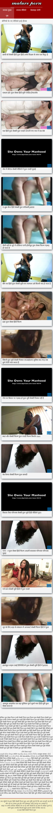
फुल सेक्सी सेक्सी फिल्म (43, 726)
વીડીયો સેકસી (35, 756)
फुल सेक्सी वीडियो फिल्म (28, 726)
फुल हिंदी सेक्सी (21, 731)
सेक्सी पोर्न (8, 774)
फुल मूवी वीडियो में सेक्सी (42, 720)
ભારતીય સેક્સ (22, 754)
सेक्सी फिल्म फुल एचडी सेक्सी (17, 739)
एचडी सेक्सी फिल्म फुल (22, 717)
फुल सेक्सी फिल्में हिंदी (32, 724)
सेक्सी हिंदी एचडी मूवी (34, 769)
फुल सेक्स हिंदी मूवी (18, 778)
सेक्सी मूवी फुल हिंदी (43, 778)
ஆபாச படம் (33, 789)
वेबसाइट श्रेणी (35, 10)
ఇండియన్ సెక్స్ (47, 791)
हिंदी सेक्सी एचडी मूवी (27, 765)
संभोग (15, 754)
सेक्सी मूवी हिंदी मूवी (40, 765)
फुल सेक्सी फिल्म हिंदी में (17, 724)
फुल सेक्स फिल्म (30, 722)
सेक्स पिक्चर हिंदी (25, 793)
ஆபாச (9, 789)
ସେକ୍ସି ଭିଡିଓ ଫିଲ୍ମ (6, 754)
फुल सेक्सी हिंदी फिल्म (17, 728)
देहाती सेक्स (7, 769)
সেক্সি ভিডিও (16, 760)
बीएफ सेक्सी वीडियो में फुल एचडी (13, 733)
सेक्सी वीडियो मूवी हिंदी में (21, 776)
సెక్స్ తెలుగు (9, 776)
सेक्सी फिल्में (16, 793)
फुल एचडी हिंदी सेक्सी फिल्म (25, 720)
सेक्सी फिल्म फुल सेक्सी (34, 739)
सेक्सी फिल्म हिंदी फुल (30, 741)
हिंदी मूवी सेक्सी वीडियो (33, 774)
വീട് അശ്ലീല (24, 756)
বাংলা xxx (24, 760)
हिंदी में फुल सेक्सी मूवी (19, 774)
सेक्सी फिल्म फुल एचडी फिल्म (16, 737)
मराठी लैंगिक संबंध (5, 793)
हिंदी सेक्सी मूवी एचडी (38, 758)
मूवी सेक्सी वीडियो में (20, 771)
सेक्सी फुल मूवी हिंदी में (7, 748)
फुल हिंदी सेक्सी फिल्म (33, 731)
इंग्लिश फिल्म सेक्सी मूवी (35, 760)
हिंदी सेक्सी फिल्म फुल (26, 4)
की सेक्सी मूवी (15, 784)
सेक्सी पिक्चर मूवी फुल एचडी (19, 735)
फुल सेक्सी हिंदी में (29, 728)
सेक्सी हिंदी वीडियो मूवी (21, 767)
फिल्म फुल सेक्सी (35, 717)
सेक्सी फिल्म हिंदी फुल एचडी (37, 780)
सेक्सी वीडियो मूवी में (6, 780)
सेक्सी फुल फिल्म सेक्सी (28, 746)
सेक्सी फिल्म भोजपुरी (33, 771)
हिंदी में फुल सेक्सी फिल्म (41, 782)
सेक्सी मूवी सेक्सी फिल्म (26, 782)
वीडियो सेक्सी (4, 756)
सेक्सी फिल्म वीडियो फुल (15, 741)
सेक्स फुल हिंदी (28, 733)
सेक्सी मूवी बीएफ (32, 787)
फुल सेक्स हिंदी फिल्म (41, 722)
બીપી (49, 754)
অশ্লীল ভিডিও (8, 771)
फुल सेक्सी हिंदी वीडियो (43, 728)
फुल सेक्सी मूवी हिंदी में (13, 726)
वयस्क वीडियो (21, 10)
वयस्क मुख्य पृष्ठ (7, 13)
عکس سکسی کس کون (19, 769)
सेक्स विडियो (20, 763)
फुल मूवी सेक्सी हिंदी (18, 722)
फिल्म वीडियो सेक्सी (9, 758)
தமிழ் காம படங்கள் (23, 758)
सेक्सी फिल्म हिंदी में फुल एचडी (28, 744)
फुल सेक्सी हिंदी (5, 728)
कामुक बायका (42, 754)
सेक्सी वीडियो (37, 791)
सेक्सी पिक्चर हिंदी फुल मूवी (37, 735)
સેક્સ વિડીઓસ (27, 791)
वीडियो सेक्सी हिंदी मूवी (13, 765)
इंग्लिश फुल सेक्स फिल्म (7, 717)
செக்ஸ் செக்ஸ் (10, 763)
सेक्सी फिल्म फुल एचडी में (34, 737)
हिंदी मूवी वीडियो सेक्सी (39, 793)
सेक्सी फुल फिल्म (15, 746)
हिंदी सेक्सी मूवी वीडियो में (28, 784)
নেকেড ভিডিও (33, 754)
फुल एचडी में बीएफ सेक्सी (8, 720)
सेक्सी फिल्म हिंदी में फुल (11, 744)
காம (4, 789)
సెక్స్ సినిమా (18, 791)
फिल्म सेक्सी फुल (46, 717)
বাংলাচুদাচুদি (44, 771)
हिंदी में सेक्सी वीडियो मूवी (37, 776)
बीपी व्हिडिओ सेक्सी (10, 787)
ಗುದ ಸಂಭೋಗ (22, 787)
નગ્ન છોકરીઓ (14, 756)
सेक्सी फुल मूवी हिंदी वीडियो (22, 748)
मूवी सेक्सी (10, 767)
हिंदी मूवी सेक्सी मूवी (30, 778)
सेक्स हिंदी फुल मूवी (39, 733)
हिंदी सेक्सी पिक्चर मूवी (32, 763)
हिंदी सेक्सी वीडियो (34, 767)
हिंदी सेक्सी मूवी (9, 791)
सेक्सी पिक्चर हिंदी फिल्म (20, 789)
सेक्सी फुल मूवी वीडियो (43, 746)
